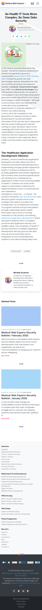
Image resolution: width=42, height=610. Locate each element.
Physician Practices (8, 466)
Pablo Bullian (26, 329)
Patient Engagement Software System (14, 524)
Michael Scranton (24, 28)
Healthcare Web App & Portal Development (15, 479)
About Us (4, 532)
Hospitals (4, 449)
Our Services (5, 537)
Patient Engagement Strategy (11, 522)
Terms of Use (21, 604)
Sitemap (21, 607)
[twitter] (17, 36)
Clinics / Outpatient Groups (10, 454)
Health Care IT (16, 251)
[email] (25, 36)
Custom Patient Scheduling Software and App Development (17, 485)
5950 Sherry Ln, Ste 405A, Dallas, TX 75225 (18, 573)
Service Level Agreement (21, 599)
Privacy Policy (21, 601)
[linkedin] (21, 36)
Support (4, 544)
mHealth (27, 251)
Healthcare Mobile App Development (13, 477)
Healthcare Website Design (10, 512)
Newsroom (5, 542)
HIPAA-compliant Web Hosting (11, 499)
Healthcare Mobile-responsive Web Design (15, 514)
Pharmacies (5, 459)
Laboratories (5, 462)
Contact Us (5, 547)
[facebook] (13, 36)
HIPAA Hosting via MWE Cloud (11, 501)
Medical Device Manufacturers (11, 464)
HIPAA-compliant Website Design (12, 504)
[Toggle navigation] (38, 3)
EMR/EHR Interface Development (12, 491)
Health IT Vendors (7, 457)
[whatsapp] (29, 36)
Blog (2, 540)
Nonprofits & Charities (8, 469)
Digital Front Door (7, 488)
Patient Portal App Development (11, 482)
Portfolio (4, 535)
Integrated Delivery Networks (10, 452)
